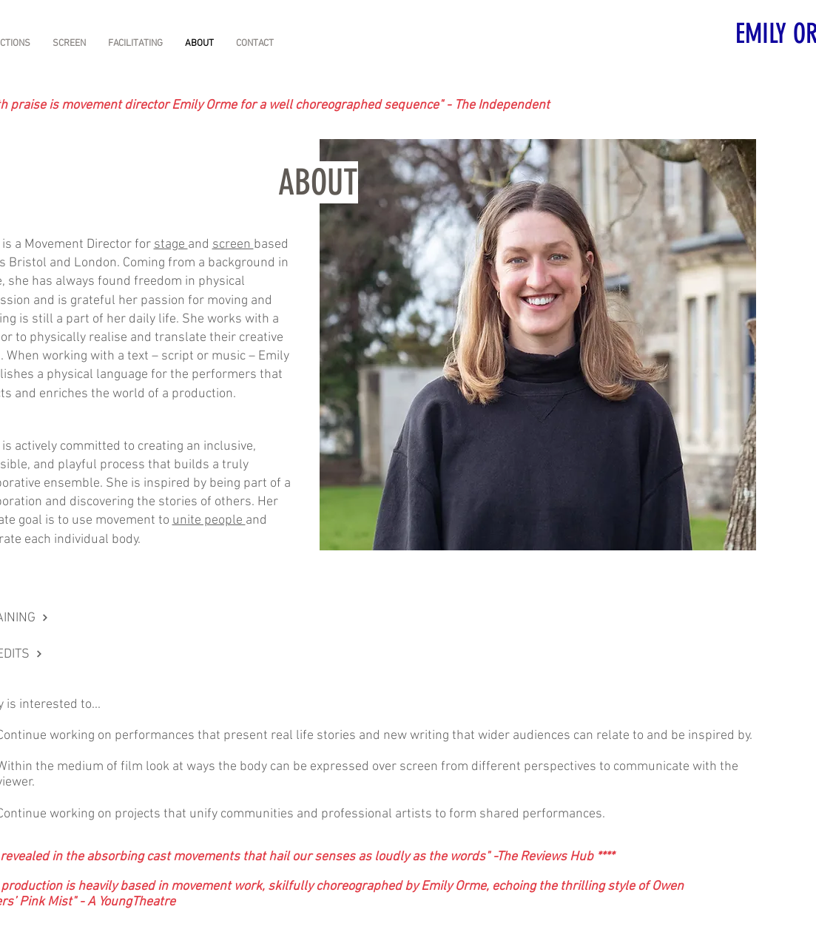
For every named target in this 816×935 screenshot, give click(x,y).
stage (171, 244)
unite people (209, 520)
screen (233, 244)
